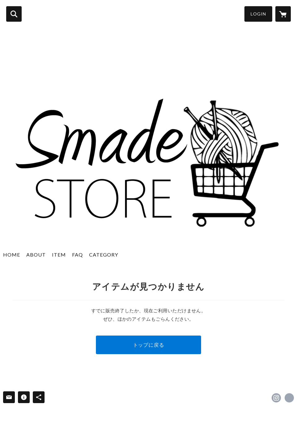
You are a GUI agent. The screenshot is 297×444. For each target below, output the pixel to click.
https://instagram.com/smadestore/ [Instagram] (276, 397)
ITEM (59, 254)
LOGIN (258, 13)
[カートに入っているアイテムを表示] (283, 14)
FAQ (77, 254)
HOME (11, 254)
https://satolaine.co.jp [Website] (289, 397)
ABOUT (36, 254)
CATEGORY (103, 254)
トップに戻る (148, 345)
